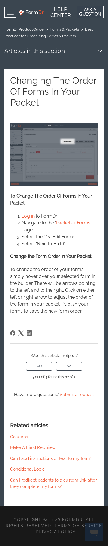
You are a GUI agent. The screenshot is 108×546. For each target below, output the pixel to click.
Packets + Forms (73, 223)
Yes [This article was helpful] (39, 366)
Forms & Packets (64, 29)
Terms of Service (78, 525)
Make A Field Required (32, 447)
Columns (19, 436)
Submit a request (77, 394)
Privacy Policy (56, 532)
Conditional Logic (27, 469)
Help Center (60, 12)
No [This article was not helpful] (69, 366)
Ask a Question (90, 12)
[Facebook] (12, 333)
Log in (28, 216)
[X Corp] (21, 333)
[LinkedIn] (29, 333)
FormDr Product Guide (24, 29)
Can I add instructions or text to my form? (51, 458)
